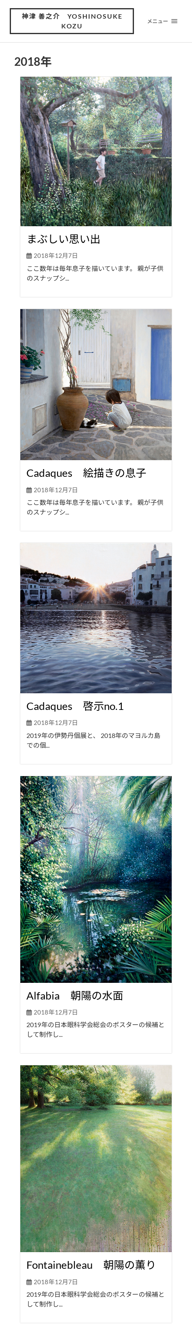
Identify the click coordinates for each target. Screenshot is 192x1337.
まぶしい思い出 (63, 238)
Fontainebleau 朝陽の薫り (91, 1264)
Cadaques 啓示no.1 (75, 705)
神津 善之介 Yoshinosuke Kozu (72, 21)
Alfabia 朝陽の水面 (74, 995)
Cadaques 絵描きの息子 (86, 472)
